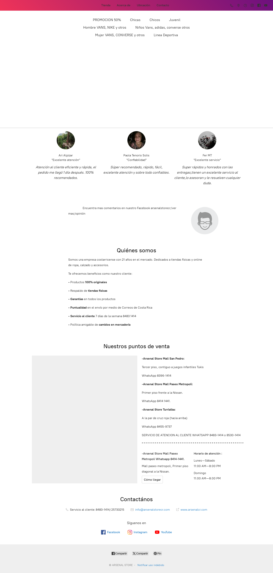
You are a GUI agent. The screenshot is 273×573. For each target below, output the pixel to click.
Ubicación (143, 5)
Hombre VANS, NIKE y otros (104, 27)
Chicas (135, 20)
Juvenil (174, 20)
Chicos (155, 20)
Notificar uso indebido (150, 565)
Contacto (163, 5)
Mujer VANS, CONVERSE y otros (120, 35)
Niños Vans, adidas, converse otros (162, 27)
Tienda (105, 5)
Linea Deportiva (166, 35)
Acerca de (123, 5)
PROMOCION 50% (107, 20)
